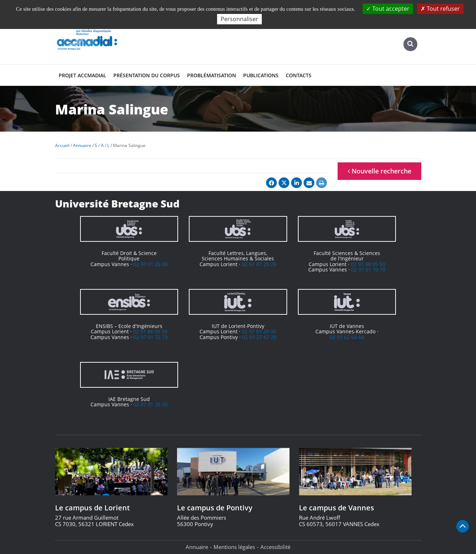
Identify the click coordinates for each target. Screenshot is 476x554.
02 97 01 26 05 (150, 404)
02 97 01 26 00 (150, 264)
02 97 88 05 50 (368, 264)
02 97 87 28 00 (259, 331)
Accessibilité (275, 546)
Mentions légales (234, 546)
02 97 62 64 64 (347, 337)
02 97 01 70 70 (368, 269)
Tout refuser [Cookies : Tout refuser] (440, 9)
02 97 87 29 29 (259, 264)
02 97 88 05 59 (150, 331)
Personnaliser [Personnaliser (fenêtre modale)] (239, 19)
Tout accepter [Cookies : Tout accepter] (387, 9)
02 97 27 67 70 (259, 337)
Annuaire (197, 546)
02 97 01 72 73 (150, 337)
